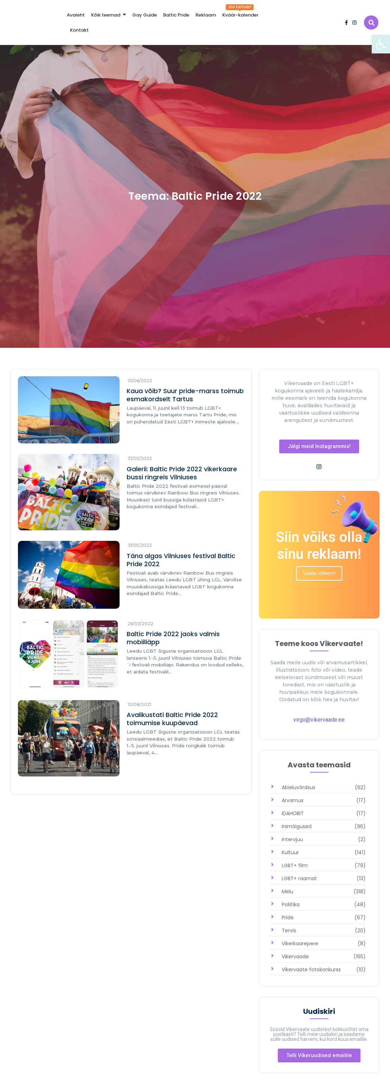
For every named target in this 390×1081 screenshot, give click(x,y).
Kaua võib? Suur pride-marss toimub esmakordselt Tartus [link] (185, 395)
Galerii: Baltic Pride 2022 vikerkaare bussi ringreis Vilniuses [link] (182, 473)
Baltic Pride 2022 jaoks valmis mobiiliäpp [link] (173, 638)
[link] (381, 44)
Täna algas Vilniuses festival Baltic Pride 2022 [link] (181, 560)
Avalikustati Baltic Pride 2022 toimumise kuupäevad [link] (172, 719)
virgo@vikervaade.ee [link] (319, 719)
